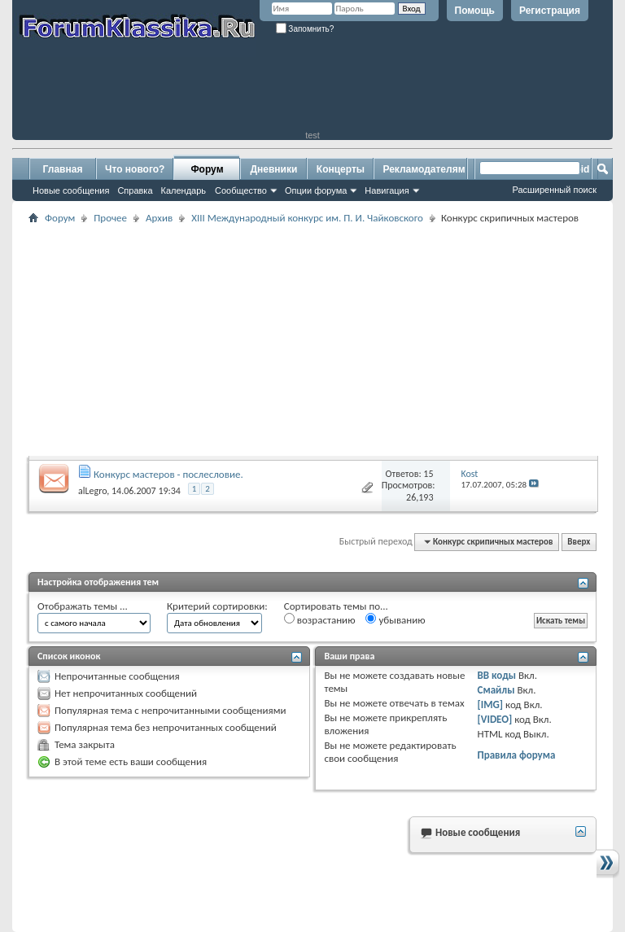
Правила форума (517, 755)
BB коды (497, 675)
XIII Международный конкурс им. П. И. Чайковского (307, 218)
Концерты (341, 169)
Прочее (110, 218)
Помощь (475, 10)
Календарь (184, 190)
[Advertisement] (312, 93)
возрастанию (320, 619)
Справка (134, 190)
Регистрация (549, 10)
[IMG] (491, 704)
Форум (206, 169)
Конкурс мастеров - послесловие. (168, 474)
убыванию (395, 619)
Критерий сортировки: (217, 606)
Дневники (274, 169)
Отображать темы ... (82, 606)
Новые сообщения (71, 190)
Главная (63, 169)
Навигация (387, 190)
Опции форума (316, 190)
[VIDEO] (495, 719)
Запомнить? (305, 28)
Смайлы (496, 690)
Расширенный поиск (554, 190)
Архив (159, 218)
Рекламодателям (423, 169)
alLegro (92, 491)
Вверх (578, 541)
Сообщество (241, 190)
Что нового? (134, 169)
